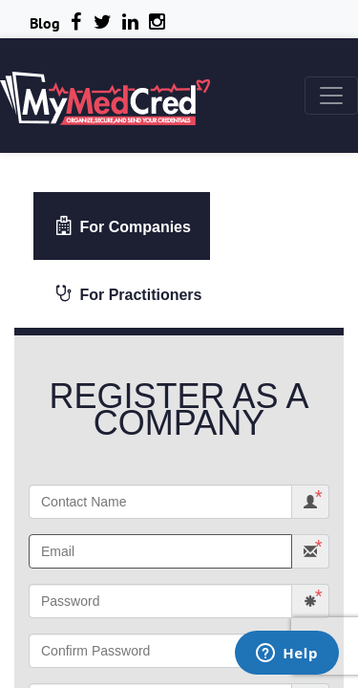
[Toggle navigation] (331, 95)
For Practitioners (127, 293)
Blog (45, 23)
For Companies (122, 225)
